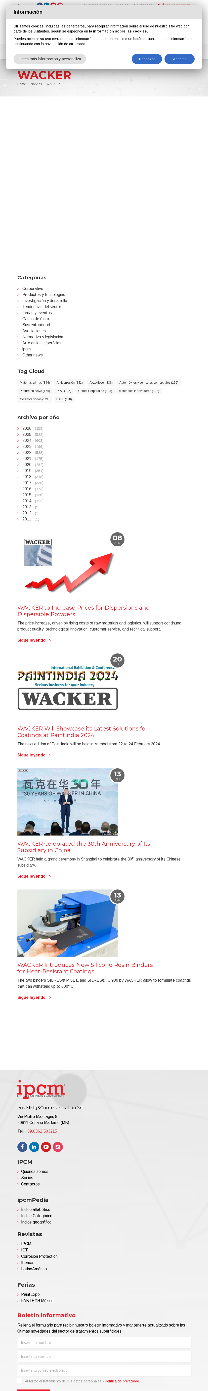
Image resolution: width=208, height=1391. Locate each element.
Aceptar (179, 59)
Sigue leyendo (31, 640)
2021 (33, 458)
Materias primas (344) (35, 382)
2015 (33, 495)
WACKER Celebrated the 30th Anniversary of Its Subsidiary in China (83, 847)
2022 (33, 452)
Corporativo (32, 288)
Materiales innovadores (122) (139, 391)
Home (21, 84)
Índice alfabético (35, 1209)
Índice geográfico (36, 1222)
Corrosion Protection (39, 1256)
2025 (33, 434)
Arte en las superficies (41, 343)
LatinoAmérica (34, 1269)
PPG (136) (64, 391)
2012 (30, 513)
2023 (33, 446)
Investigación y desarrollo (44, 301)
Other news (32, 355)
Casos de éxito (35, 319)
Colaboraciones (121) (35, 399)
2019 (33, 471)
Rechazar (147, 59)
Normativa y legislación (42, 337)
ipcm (26, 349)
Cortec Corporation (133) (95, 391)
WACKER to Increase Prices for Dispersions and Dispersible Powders (83, 611)
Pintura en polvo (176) (35, 391)
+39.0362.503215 (41, 1131)
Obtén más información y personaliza (50, 59)
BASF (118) (64, 399)
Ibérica (27, 1263)
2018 (33, 477)
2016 (33, 489)
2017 (33, 483)
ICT (24, 1250)
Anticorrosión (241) (70, 382)
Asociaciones (34, 331)
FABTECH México (37, 1301)
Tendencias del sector (41, 307)
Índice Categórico (36, 1216)
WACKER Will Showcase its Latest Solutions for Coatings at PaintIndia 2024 (82, 732)
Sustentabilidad (36, 325)
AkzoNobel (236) (101, 382)
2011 (30, 519)
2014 (33, 501)
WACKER (53, 84)
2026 (33, 428)
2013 (30, 507)
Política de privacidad (122, 1381)
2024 (33, 440)
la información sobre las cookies (118, 31)
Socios (27, 1178)
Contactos (30, 1184)
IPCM (26, 1244)
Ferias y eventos (37, 313)
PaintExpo (30, 1294)
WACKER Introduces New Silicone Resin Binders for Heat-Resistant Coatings (85, 968)
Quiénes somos (34, 1171)
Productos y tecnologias (43, 294)
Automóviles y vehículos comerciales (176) (148, 382)
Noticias (36, 84)
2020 (33, 464)
